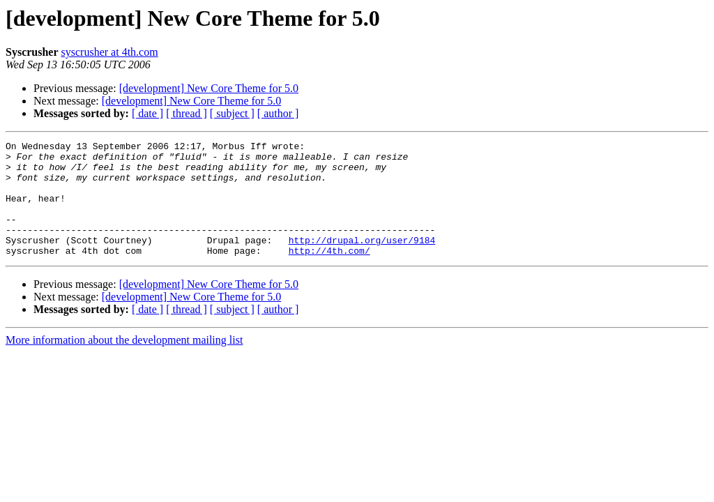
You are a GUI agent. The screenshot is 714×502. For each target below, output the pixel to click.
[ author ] (278, 113)
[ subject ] (232, 113)
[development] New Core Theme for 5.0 (208, 88)
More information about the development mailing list (124, 363)
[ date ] (147, 113)
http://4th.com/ (329, 273)
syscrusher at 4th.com (109, 52)
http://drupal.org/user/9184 (362, 260)
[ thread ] (186, 113)
